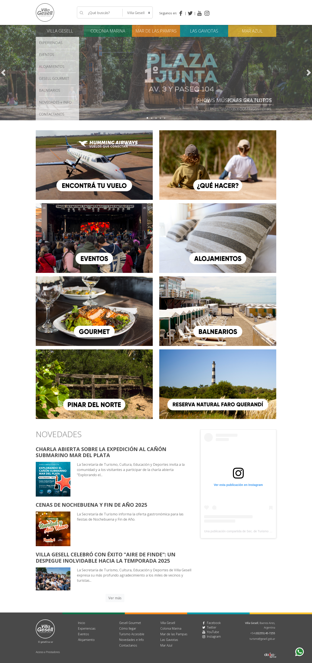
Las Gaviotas (204, 31)
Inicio (81, 623)
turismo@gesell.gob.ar (262, 639)
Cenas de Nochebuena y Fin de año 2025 (91, 504)
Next (309, 72)
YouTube (213, 632)
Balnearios (49, 90)
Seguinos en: (168, 13)
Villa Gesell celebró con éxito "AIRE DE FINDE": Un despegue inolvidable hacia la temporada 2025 (106, 557)
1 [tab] (147, 118)
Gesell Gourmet (54, 78)
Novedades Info (55, 102)
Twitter (211, 627)
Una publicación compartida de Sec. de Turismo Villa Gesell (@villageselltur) (255, 531)
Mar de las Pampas (156, 31)
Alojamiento (86, 640)
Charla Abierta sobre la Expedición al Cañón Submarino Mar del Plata (101, 452)
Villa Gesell (60, 31)
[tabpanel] (156, 72)
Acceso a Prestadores (48, 652)
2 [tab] (152, 118)
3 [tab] (156, 118)
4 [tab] (160, 118)
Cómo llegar (127, 628)
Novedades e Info (131, 640)
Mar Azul (252, 31)
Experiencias (50, 42)
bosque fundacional (252, 109)
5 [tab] (164, 118)
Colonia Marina (108, 31)
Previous (3, 72)
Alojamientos (51, 66)
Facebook (214, 623)
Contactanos (128, 645)
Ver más (115, 598)
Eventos (46, 54)
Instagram (214, 636)
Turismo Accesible (131, 634)
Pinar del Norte (249, 100)
